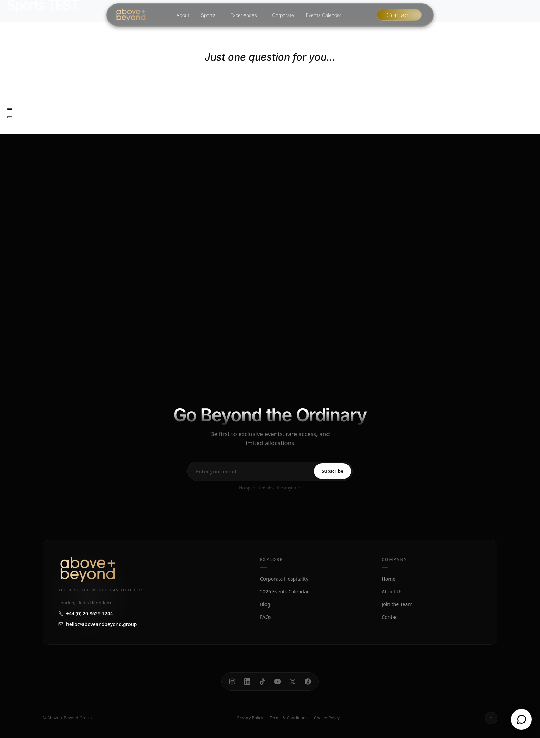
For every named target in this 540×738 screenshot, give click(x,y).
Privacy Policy (250, 718)
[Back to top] (491, 718)
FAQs (265, 617)
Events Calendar (323, 15)
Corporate (283, 15)
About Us (392, 591)
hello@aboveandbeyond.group (97, 624)
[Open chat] (521, 719)
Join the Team (397, 604)
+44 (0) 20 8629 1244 (85, 613)
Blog (265, 604)
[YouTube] (277, 681)
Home (388, 579)
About (182, 15)
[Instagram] (232, 681)
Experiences (243, 15)
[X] (293, 681)
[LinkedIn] (247, 681)
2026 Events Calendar (284, 591)
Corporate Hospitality (284, 579)
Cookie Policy (327, 718)
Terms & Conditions (289, 718)
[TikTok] (262, 681)
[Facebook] (308, 681)
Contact (390, 617)
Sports (208, 15)
